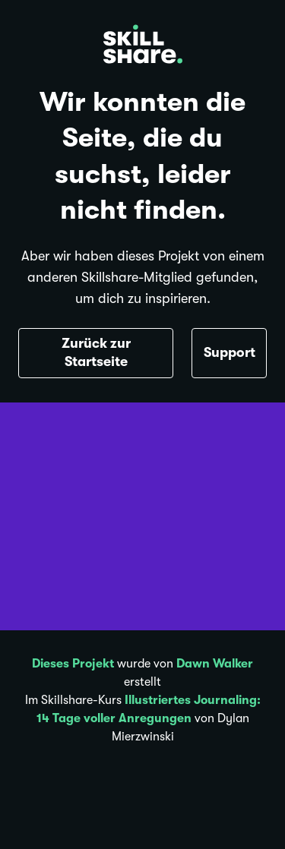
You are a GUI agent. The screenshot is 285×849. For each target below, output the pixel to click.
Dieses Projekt (73, 664)
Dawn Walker (214, 664)
